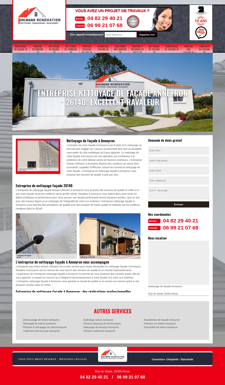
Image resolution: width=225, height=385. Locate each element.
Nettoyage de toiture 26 (154, 49)
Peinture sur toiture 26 (188, 49)
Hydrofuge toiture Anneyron (98, 319)
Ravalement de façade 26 (20, 47)
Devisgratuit (133, 21)
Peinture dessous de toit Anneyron (102, 323)
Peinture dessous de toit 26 (87, 49)
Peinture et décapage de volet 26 (137, 49)
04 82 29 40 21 (105, 18)
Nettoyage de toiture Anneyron (39, 323)
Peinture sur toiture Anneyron (160, 323)
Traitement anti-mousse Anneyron (41, 331)
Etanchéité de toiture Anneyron (161, 327)
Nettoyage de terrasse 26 (71, 49)
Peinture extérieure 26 (37, 49)
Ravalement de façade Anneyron (162, 319)
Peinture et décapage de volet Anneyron (45, 327)
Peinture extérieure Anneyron (99, 331)
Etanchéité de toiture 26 (204, 49)
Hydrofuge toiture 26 (103, 47)
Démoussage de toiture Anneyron (41, 319)
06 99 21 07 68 (105, 25)
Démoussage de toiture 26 (172, 47)
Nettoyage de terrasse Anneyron (101, 327)
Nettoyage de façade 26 (54, 49)
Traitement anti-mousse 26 (120, 49)
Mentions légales (73, 359)
